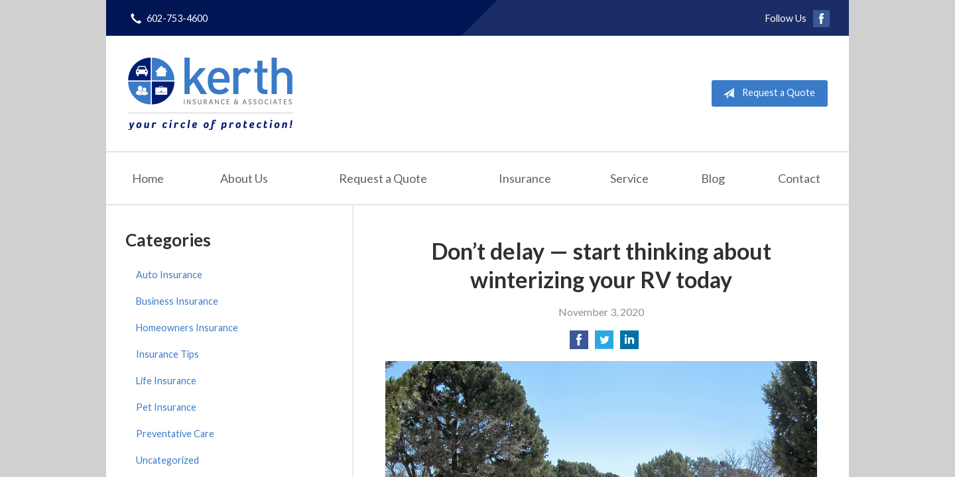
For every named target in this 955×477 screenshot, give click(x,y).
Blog (713, 178)
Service (629, 178)
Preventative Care (175, 433)
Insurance (525, 178)
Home (148, 178)
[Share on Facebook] (579, 343)
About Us (244, 178)
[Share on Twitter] (604, 343)
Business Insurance (177, 301)
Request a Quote (766, 93)
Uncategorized (167, 460)
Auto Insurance (169, 274)
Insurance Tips (167, 354)
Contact (799, 178)
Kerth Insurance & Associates (210, 93)
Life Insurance (166, 380)
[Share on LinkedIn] (629, 343)
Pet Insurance (166, 407)
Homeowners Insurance (187, 327)
